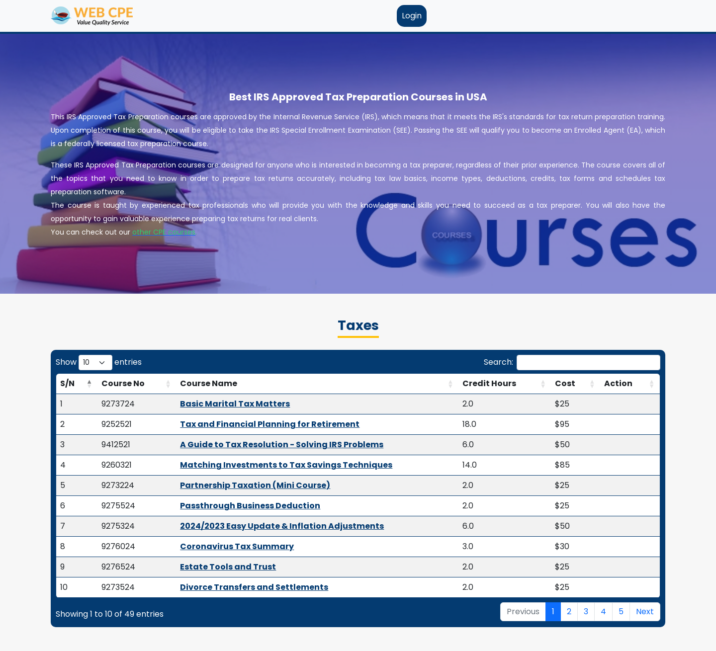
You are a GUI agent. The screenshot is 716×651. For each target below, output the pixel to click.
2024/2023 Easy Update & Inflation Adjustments (282, 526)
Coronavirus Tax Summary (237, 546)
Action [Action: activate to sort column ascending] (618, 383)
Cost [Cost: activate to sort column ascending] (565, 383)
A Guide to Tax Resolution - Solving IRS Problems (281, 444)
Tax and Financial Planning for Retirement (269, 424)
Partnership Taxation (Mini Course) (255, 485)
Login (412, 15)
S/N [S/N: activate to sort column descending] (67, 383)
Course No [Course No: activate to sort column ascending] (123, 383)
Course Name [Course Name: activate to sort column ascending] (208, 383)
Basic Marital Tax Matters (235, 403)
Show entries (99, 362)
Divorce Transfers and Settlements (254, 587)
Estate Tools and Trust (228, 566)
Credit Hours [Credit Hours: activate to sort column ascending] (489, 383)
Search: (572, 362)
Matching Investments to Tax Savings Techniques (286, 465)
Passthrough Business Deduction (250, 505)
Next (645, 611)
